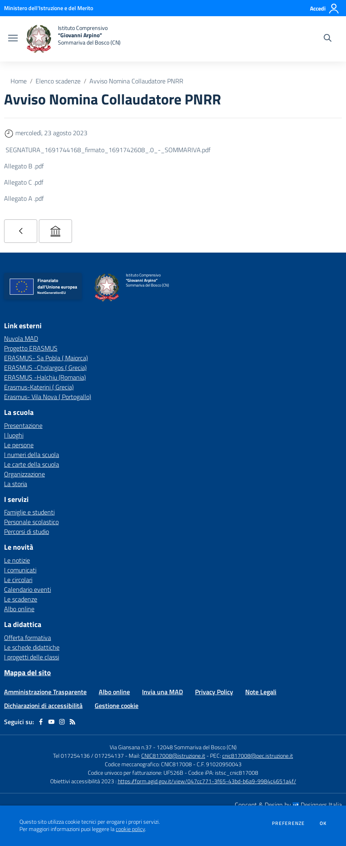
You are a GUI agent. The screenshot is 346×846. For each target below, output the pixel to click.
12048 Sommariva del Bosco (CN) (197, 747)
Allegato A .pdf (24, 198)
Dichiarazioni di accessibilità (43, 705)
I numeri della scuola (31, 454)
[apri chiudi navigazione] (13, 39)
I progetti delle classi (31, 657)
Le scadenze (20, 599)
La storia (15, 484)
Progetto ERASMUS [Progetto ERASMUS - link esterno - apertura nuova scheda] (30, 348)
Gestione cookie (116, 705)
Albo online (19, 609)
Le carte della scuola (31, 464)
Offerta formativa (27, 637)
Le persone (19, 445)
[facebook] (41, 721)
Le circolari (18, 580)
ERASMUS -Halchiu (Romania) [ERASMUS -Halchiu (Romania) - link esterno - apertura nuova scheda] (45, 377)
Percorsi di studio (26, 531)
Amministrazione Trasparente (45, 692)
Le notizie (17, 560)
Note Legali (260, 692)
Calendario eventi (27, 589)
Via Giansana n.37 (131, 747)
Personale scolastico (31, 522)
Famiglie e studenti (29, 512)
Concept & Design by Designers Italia (288, 805)
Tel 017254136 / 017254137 (88, 755)
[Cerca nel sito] (327, 39)
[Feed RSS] (72, 721)
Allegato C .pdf (23, 182)
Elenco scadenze (58, 81)
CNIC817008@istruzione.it (173, 755)
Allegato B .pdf (24, 166)
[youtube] (51, 721)
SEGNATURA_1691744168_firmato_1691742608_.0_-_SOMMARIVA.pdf (108, 150)
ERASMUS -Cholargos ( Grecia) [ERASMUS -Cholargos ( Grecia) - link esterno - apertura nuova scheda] (45, 367)
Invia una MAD (162, 692)
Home (19, 81)
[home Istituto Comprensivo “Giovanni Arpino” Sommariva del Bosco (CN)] (73, 38)
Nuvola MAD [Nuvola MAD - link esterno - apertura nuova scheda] (21, 338)
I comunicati (20, 570)
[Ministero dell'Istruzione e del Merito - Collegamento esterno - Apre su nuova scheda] (48, 8)
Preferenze (288, 823)
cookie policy (130, 829)
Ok (323, 823)
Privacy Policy (214, 692)
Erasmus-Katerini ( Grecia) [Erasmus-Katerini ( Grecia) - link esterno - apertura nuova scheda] (39, 387)
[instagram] (62, 721)
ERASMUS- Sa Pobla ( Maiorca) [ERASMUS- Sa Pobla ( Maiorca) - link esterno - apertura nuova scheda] (46, 358)
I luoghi (13, 435)
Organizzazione (24, 474)
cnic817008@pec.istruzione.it (257, 755)
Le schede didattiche (31, 647)
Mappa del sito (27, 672)
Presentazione (23, 425)
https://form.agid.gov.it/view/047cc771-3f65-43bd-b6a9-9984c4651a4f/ (207, 781)
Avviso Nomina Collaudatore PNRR (136, 81)
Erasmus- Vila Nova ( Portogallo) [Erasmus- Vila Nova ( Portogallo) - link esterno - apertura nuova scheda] (47, 397)
